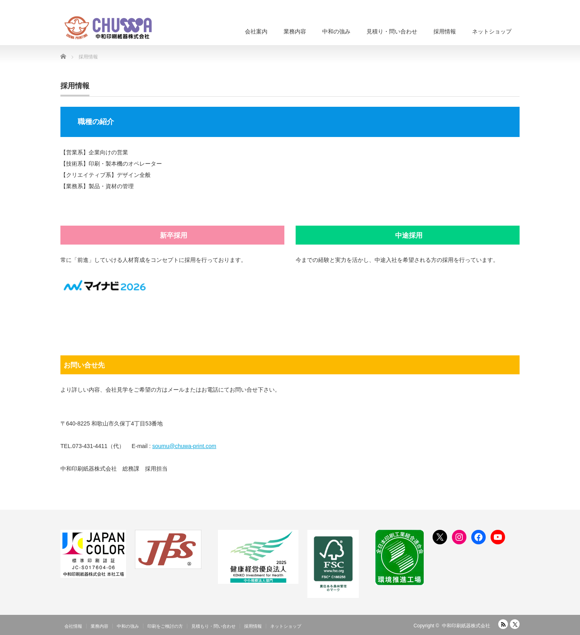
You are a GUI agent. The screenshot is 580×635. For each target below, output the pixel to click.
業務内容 (295, 31)
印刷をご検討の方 (165, 626)
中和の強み (336, 31)
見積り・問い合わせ (392, 31)
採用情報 (444, 31)
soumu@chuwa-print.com (184, 446)
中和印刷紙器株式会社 (466, 626)
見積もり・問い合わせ (213, 626)
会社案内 (256, 31)
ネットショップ (492, 31)
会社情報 (73, 626)
